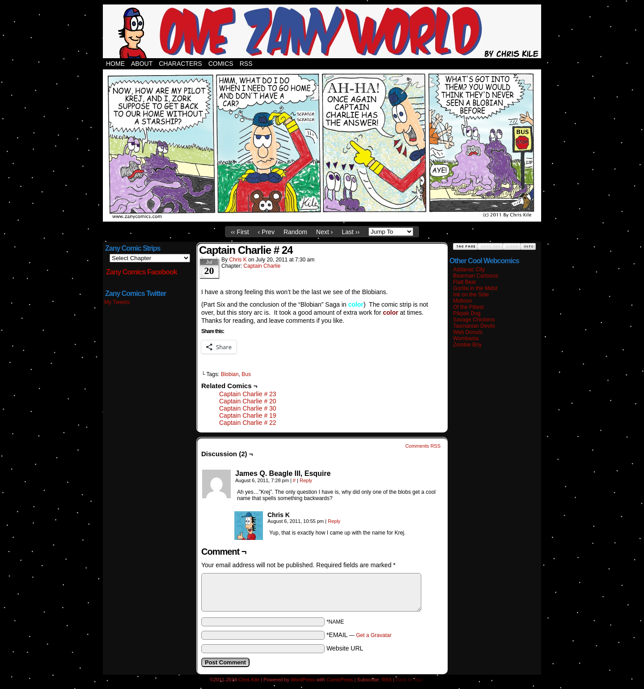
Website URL (344, 648)
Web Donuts (468, 332)
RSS (246, 63)
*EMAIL (359, 634)
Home (115, 63)
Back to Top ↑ (410, 679)
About (142, 63)
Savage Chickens (474, 320)
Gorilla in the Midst (475, 288)
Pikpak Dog (466, 313)
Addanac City (469, 269)
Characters (180, 63)
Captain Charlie (261, 266)
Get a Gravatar (373, 635)
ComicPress (339, 679)
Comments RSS (423, 446)
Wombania (466, 338)
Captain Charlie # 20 (247, 401)
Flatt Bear (464, 282)
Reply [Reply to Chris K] (334, 521)
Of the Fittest (468, 307)
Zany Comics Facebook (141, 272)
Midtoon (462, 301)
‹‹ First (240, 231)
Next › (324, 231)
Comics (220, 63)
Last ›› (351, 231)
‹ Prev (266, 231)
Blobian (230, 374)
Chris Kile (248, 679)
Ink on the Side (471, 294)
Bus (246, 374)
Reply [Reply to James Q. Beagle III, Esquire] (306, 480)
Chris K (237, 260)
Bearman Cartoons (475, 276)
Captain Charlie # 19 (247, 415)
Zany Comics (322, 31)
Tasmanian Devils (474, 326)
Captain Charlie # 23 (247, 394)
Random (295, 231)
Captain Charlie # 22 (247, 422)
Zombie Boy (467, 345)
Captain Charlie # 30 (247, 408)
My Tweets (117, 302)
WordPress (303, 679)
